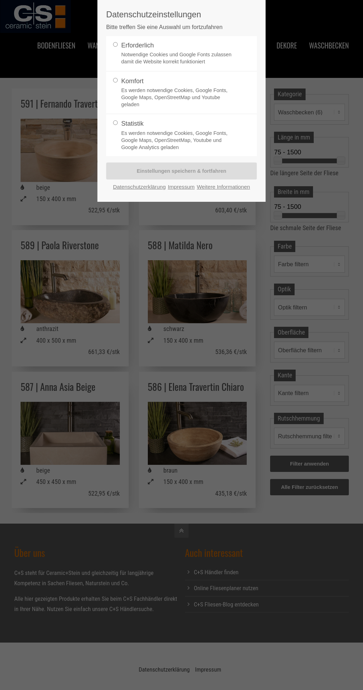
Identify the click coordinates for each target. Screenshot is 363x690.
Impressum (181, 187)
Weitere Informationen (223, 187)
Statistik (178, 135)
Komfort (178, 93)
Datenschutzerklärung (139, 187)
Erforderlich (178, 53)
